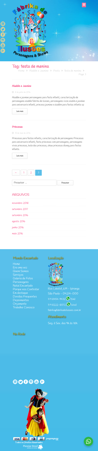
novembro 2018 (20, 203)
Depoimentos (21, 300)
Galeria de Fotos (23, 278)
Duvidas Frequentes (25, 297)
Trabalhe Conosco (24, 308)
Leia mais (19, 111)
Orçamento (19, 304)
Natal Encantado (23, 286)
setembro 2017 (20, 209)
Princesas (17, 127)
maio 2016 (17, 233)
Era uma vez (20, 268)
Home (16, 264)
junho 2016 (18, 227)
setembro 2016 (20, 215)
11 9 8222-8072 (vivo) (62, 305)
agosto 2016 (18, 221)
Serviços (18, 275)
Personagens (21, 282)
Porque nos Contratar (26, 289)
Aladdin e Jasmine (21, 86)
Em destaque (20, 293)
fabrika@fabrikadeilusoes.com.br (64, 310)
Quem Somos (21, 271)
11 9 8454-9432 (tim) (61, 299)
